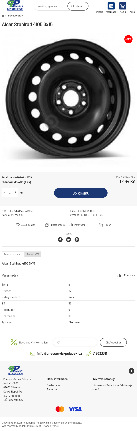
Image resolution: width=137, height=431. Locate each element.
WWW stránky (10, 425)
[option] (68, 100)
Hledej (79, 6)
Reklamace (53, 385)
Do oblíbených (28, 224)
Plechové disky (15, 15)
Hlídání (108, 224)
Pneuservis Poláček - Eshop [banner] (17, 5)
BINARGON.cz (33, 425)
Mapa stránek (51, 425)
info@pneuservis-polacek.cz (59, 353)
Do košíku (80, 192)
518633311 (99, 353)
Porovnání (79, 224)
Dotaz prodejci (58, 224)
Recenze (52, 389)
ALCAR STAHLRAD (92, 214)
